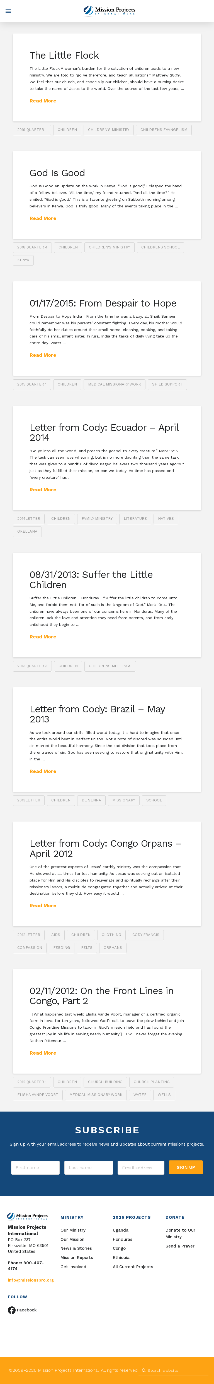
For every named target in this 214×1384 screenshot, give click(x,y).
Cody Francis (145, 935)
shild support (167, 384)
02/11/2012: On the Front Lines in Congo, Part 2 (102, 996)
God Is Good (57, 173)
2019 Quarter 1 (32, 130)
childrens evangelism (163, 130)
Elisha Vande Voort (37, 1095)
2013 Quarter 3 (32, 666)
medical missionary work (114, 384)
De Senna (91, 800)
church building (105, 1082)
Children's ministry (108, 130)
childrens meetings (110, 666)
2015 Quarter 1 (32, 384)
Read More (43, 101)
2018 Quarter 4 (32, 247)
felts (87, 947)
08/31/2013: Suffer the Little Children (91, 580)
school (154, 800)
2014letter (28, 518)
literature (135, 518)
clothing (111, 935)
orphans (113, 947)
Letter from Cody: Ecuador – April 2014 (104, 433)
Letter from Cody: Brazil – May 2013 (97, 714)
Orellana (27, 531)
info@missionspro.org (31, 1280)
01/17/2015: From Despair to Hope (103, 303)
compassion (29, 947)
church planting (152, 1082)
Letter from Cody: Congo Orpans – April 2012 (105, 848)
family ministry (97, 518)
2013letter (28, 800)
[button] (8, 11)
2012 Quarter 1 (32, 1082)
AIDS (55, 935)
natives (166, 518)
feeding (61, 947)
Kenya (23, 260)
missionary (123, 800)
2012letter (28, 935)
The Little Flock (64, 55)
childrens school (160, 247)
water (140, 1095)
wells (164, 1095)
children (67, 130)
